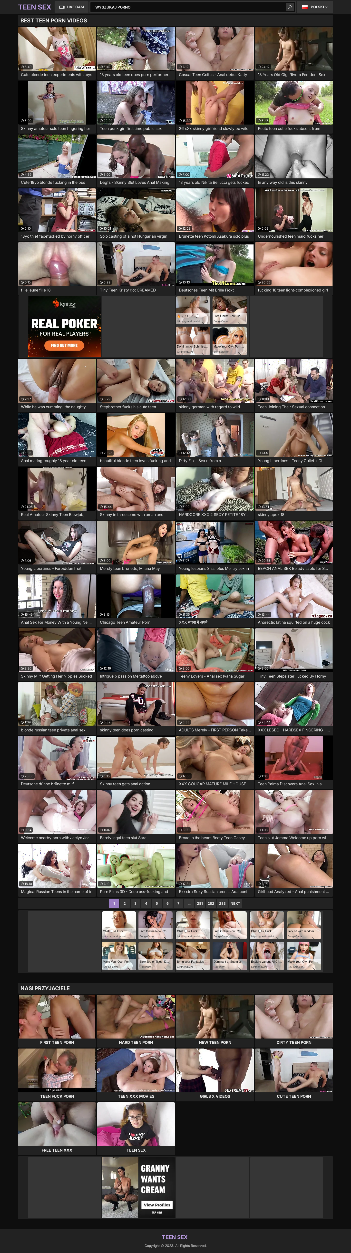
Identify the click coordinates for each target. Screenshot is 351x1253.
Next (235, 903)
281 (200, 903)
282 (211, 903)
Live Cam (75, 7)
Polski (317, 7)
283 (222, 903)
